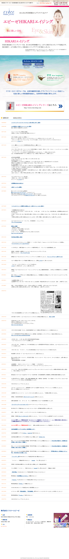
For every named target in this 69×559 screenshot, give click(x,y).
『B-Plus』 (20, 483)
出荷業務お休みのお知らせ (17, 183)
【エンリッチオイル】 (23, 416)
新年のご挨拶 (14, 226)
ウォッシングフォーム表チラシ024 (55, 256)
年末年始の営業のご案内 (16, 237)
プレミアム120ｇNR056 (16, 222)
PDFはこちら (42, 436)
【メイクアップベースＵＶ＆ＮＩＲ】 (19, 404)
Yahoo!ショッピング (29, 195)
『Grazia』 (20, 495)
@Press (24, 433)
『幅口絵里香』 (23, 491)
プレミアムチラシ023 (25, 252)
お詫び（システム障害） (16, 187)
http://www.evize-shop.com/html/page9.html (20, 335)
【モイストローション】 (28, 396)
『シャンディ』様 (15, 456)
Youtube (33, 460)
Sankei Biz (29, 433)
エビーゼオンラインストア (26, 193)
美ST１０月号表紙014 (16, 276)
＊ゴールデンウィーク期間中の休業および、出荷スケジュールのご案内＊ (27, 206)
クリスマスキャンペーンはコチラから (20, 243)
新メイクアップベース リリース (18, 192)
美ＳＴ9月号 (52, 316)
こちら (18, 141)
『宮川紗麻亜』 (30, 491)
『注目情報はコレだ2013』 (22, 475)
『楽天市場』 (14, 472)
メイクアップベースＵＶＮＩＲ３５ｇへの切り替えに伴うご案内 (25, 122)
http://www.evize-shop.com (17, 233)
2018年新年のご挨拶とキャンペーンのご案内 (21, 126)
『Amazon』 (14, 479)
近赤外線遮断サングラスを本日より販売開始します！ (23, 429)
